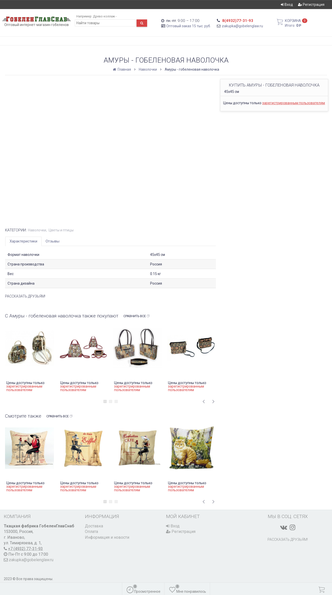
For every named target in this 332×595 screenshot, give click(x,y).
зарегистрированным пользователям (293, 103)
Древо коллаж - (104, 16)
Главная (122, 69)
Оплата (91, 531)
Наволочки (148, 69)
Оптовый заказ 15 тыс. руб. (188, 26)
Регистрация (311, 5)
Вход (287, 5)
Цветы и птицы (61, 230)
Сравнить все (136, 316)
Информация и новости (107, 537)
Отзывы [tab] (52, 241)
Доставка (94, 526)
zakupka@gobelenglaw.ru (242, 26)
